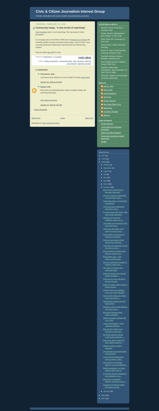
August (106, 171)
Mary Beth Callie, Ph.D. (112, 104)
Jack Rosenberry (110, 94)
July (105, 174)
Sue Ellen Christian (111, 112)
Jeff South (107, 97)
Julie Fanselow (41, 32)
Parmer (43, 87)
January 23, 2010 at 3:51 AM (51, 105)
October (106, 165)
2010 (103, 159)
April (105, 181)
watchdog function (84, 64)
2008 (103, 395)
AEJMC (104, 142)
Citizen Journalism (51, 61)
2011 (103, 156)
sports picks (85, 77)
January (106, 391)
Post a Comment (40, 110)
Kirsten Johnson (110, 101)
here (49, 52)
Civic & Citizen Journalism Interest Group (70, 11)
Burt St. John (108, 86)
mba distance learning (48, 100)
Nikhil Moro (108, 108)
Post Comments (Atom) (51, 123)
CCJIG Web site (107, 124)
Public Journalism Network (111, 133)
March (106, 184)
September (107, 168)
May (105, 178)
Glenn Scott (108, 90)
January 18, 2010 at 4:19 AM (51, 82)
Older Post (89, 118)
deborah (107, 115)
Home (62, 118)
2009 (103, 162)
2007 (103, 398)
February (107, 187)
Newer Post (36, 118)
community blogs (65, 61)
